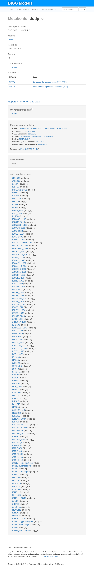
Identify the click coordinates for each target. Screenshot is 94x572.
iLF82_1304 (18, 319)
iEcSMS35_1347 (20, 298)
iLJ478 (15, 378)
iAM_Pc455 (17, 457)
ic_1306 (16, 216)
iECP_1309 (17, 284)
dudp (14, 114)
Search (82, 9)
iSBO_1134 (17, 331)
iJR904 (15, 360)
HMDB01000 (43, 144)
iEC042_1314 (18, 222)
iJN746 (15, 201)
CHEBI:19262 (37, 129)
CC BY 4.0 (34, 149)
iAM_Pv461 (17, 451)
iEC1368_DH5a (19, 439)
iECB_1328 (17, 231)
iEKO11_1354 (19, 310)
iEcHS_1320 (18, 257)
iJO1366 (16, 178)
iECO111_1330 (19, 272)
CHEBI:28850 (49, 129)
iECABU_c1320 (19, 228)
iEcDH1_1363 (19, 240)
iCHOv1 (16, 398)
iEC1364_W (18, 430)
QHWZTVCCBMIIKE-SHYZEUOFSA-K (37, 136)
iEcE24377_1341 (20, 248)
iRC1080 (16, 383)
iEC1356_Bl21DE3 (21, 425)
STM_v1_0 (17, 366)
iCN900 (16, 474)
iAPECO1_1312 (19, 190)
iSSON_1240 (18, 342)
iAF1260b (17, 395)
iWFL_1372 (17, 354)
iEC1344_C (17, 442)
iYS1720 (16, 480)
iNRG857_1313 (19, 322)
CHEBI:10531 (24, 129)
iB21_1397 (17, 213)
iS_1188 (16, 325)
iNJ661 (15, 207)
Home (13, 9)
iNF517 (16, 401)
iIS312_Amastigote (21, 472)
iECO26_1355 (19, 275)
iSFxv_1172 (18, 339)
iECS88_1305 (19, 287)
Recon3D (17, 413)
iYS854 (16, 422)
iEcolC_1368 (18, 281)
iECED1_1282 (19, 251)
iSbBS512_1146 (20, 328)
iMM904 (16, 184)
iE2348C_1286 (19, 219)
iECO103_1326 (19, 269)
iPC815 (16, 196)
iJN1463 (16, 477)
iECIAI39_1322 (19, 263)
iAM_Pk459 (17, 460)
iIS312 (15, 469)
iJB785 (15, 407)
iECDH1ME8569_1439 (23, 242)
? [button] (32, 109)
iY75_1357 (17, 386)
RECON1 (16, 392)
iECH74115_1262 (20, 254)
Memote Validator (48, 9)
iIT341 (15, 204)
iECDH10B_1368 (20, 245)
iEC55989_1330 (20, 225)
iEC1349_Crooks (20, 427)
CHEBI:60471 (61, 129)
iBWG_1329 (18, 210)
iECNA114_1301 (20, 266)
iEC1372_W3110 (20, 433)
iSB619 (16, 187)
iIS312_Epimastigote (22, 466)
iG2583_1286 (18, 316)
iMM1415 (16, 372)
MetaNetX (24, 149)
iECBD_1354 (18, 234)
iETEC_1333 (18, 313)
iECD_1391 (17, 237)
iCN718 (16, 436)
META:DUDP (24, 139)
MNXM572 (40, 142)
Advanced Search (23, 9)
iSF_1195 (17, 198)
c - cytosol (12, 67)
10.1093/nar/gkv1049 (50, 556)
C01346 (31, 131)
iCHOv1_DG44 (19, 419)
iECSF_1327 (18, 295)
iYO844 (16, 389)
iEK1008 (16, 416)
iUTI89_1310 (18, 351)
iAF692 (15, 375)
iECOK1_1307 (19, 278)
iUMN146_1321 (19, 345)
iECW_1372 (18, 307)
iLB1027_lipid (18, 410)
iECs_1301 (17, 289)
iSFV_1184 (17, 336)
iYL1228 (16, 363)
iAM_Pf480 (17, 448)
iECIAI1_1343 (19, 260)
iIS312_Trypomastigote (23, 463)
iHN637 (16, 381)
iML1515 (16, 404)
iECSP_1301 (18, 301)
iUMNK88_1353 (19, 348)
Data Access (35, 9)
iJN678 (15, 369)
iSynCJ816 (17, 445)
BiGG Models (20, 3)
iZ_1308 (16, 357)
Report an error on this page (24, 101)
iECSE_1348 (18, 292)
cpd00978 (32, 134)
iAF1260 (16, 181)
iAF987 (11, 39)
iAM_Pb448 (18, 454)
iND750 (16, 193)
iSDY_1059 (17, 333)
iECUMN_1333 (19, 304)
